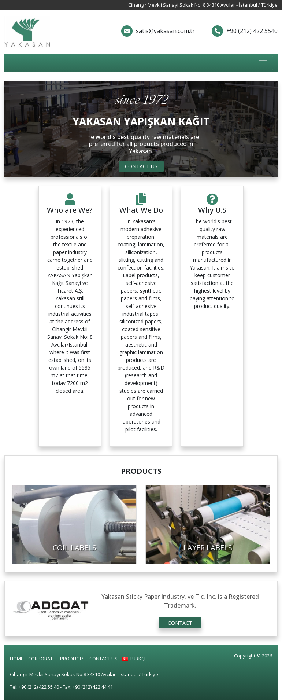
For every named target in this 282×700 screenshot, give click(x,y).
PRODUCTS (72, 658)
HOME (16, 658)
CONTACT (180, 622)
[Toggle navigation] (263, 63)
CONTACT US (141, 166)
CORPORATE (41, 658)
